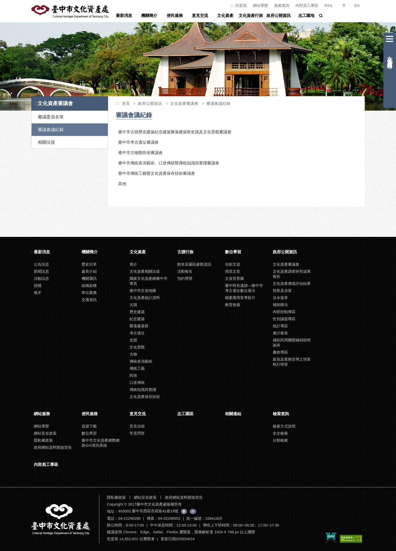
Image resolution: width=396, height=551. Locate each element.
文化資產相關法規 (145, 271)
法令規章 (280, 297)
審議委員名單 (51, 117)
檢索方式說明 (284, 426)
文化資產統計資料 (145, 297)
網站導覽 (260, 5)
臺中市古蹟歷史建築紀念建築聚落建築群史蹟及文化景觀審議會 (174, 132)
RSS (328, 5)
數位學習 (233, 252)
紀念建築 (137, 319)
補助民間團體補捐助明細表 (292, 342)
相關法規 (46, 142)
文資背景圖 (234, 278)
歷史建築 (137, 312)
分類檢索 (280, 440)
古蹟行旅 (185, 252)
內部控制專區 (284, 312)
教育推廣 (232, 305)
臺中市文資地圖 (143, 290)
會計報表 (280, 333)
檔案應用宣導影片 (240, 297)
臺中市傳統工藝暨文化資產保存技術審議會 (156, 173)
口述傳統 (137, 382)
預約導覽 (184, 278)
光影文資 (232, 264)
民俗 (133, 375)
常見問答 (137, 433)
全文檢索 (280, 433)
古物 (133, 354)
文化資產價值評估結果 (292, 283)
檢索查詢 (281, 5)
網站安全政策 (45, 433)
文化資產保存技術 (145, 396)
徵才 (37, 292)
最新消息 (124, 15)
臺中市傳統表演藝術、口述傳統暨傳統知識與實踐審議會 (168, 163)
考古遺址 (137, 333)
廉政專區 (280, 352)
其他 (122, 184)
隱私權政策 (43, 440)
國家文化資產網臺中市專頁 (148, 281)
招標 (37, 285)
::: (231, 5)
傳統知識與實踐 (143, 389)
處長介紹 (89, 271)
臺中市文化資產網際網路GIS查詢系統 (100, 442)
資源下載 (89, 426)
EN (357, 5)
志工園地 (306, 15)
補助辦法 (280, 305)
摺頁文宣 (232, 271)
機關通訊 (89, 278)
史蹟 (133, 340)
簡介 (133, 264)
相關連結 (233, 414)
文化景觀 (137, 347)
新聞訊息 (41, 271)
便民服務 (175, 15)
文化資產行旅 (251, 15)
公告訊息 (41, 264)
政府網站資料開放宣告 (53, 447)
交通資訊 (89, 299)
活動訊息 (41, 278)
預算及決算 (282, 290)
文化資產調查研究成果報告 (292, 274)
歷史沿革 (89, 264)
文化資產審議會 (184, 103)
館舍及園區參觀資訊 (194, 264)
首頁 (126, 103)
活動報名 (184, 271)
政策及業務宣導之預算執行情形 (292, 361)
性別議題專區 (284, 319)
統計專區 (280, 326)
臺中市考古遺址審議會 (138, 142)
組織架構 (89, 285)
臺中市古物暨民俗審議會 (140, 153)
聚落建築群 (139, 326)
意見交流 (200, 15)
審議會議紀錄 (51, 129)
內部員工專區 (306, 5)
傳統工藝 (137, 368)
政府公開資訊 (278, 15)
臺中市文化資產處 (70, 11)
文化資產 (225, 15)
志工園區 (185, 414)
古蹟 (133, 305)
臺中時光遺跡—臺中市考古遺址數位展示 (244, 288)
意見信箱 (137, 426)
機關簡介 (149, 15)
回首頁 (241, 5)
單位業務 (89, 292)
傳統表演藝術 (141, 361)
